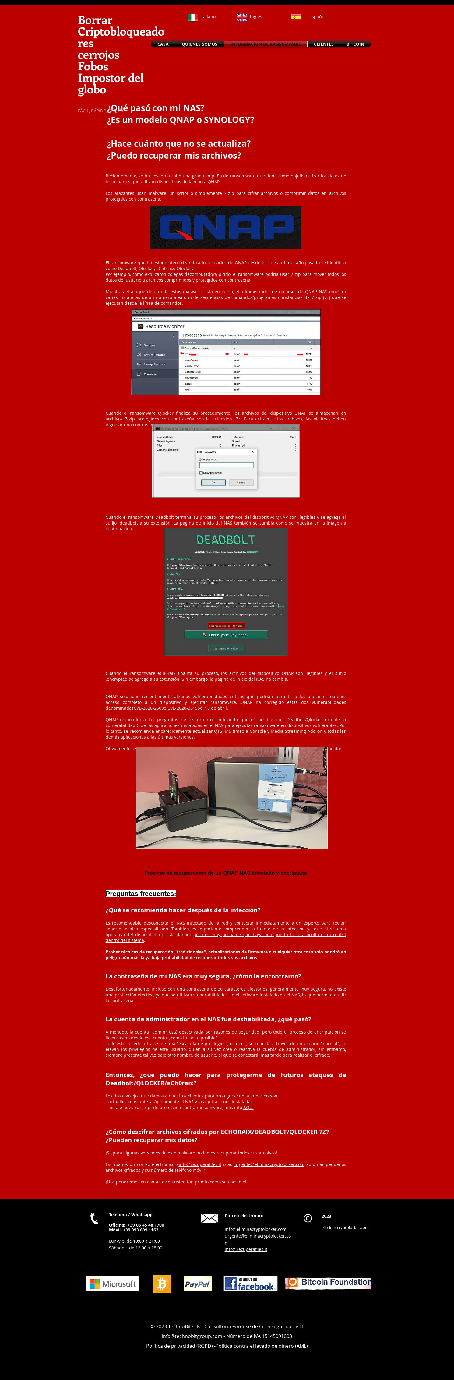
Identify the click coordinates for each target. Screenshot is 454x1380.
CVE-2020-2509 (149, 708)
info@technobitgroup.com (192, 1336)
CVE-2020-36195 (183, 708)
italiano (208, 16)
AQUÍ (248, 1107)
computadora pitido (210, 274)
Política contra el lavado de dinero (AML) (262, 1346)
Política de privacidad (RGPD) (179, 1346)
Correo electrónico (244, 1215)
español (317, 16)
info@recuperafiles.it (200, 1164)
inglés (256, 16)
